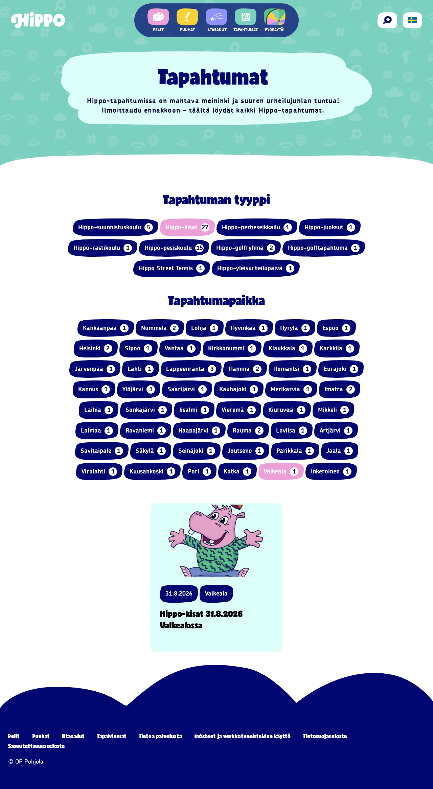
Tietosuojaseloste (325, 736)
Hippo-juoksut (329, 227)
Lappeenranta (191, 369)
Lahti (141, 369)
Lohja (204, 328)
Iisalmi (194, 410)
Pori (199, 471)
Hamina (245, 369)
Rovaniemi (146, 430)
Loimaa (97, 430)
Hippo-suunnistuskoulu (115, 227)
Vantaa (180, 348)
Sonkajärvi (146, 410)
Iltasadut (73, 736)
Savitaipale (102, 451)
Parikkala (295, 451)
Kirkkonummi (232, 348)
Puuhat (41, 736)
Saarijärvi (187, 389)
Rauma (248, 430)
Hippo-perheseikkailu (257, 227)
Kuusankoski (152, 471)
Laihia (98, 410)
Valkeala (281, 471)
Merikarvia (291, 389)
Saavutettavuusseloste (36, 746)
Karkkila (337, 348)
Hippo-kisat (187, 227)
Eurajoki (341, 369)
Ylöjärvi (138, 389)
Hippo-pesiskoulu (174, 248)
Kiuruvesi (286, 410)
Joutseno (246, 451)
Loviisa (291, 430)
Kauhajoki (238, 389)
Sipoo (138, 348)
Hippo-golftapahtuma (324, 248)
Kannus (94, 389)
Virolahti (99, 471)
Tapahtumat (112, 736)
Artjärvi (336, 430)
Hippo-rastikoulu (102, 248)
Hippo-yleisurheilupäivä (255, 268)
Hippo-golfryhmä (245, 248)
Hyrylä (295, 328)
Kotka (237, 471)
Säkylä (151, 451)
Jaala (339, 451)
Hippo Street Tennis (172, 268)
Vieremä (239, 410)
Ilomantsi (292, 369)
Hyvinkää (249, 328)
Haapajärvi (199, 430)
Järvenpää (95, 369)
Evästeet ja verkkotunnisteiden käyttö (243, 736)
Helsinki (95, 348)
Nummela (160, 328)
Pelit (14, 736)
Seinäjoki (196, 451)
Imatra (339, 389)
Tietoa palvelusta (160, 736)
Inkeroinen (331, 471)
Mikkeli (333, 410)
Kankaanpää (106, 328)
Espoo (336, 328)
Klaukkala (288, 348)
